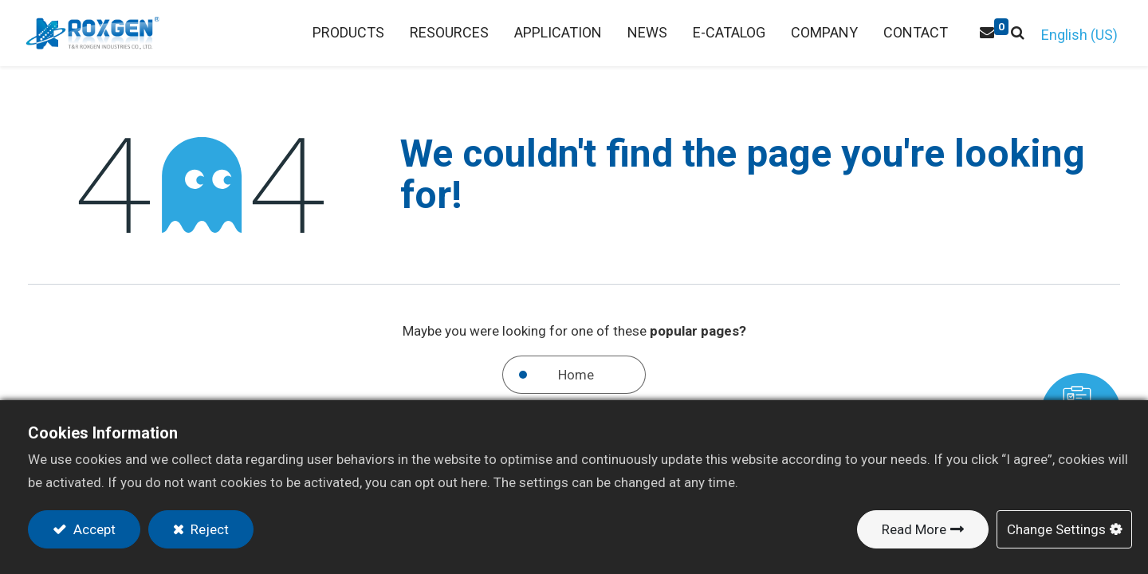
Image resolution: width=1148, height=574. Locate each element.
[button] (1016, 33)
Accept (93, 529)
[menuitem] (447, 33)
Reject (208, 529)
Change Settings (1056, 529)
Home (576, 375)
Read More (914, 529)
